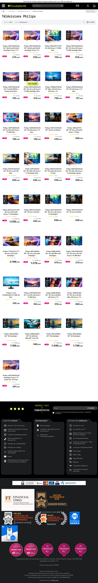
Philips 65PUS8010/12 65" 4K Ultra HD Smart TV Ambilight (53, 212)
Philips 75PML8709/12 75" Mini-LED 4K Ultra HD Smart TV (53, 89)
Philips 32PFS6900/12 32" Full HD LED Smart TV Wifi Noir (11, 130)
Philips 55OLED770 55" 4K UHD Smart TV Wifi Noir (53, 48)
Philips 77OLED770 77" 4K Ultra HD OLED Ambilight (11, 253)
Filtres (90, 22)
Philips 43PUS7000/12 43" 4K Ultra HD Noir (53, 129)
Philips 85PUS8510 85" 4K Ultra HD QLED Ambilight (32, 253)
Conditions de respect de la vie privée (73, 412)
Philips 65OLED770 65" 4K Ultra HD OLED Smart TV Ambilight (11, 212)
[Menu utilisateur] (88, 6)
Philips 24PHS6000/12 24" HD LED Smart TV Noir (74, 89)
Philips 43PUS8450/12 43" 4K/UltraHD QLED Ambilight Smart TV (11, 48)
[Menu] (3, 6)
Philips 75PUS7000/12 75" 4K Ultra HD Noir (74, 211)
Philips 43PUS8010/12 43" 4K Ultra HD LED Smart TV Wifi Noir (74, 253)
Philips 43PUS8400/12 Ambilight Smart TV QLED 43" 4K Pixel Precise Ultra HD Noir (11, 378)
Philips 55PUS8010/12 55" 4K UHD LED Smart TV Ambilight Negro (74, 171)
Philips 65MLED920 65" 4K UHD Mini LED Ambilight (53, 253)
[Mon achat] (94, 6)
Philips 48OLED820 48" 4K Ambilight (11, 335)
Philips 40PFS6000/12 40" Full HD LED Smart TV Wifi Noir (32, 295)
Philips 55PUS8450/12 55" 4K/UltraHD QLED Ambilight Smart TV (32, 48)
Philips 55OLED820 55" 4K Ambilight (53, 335)
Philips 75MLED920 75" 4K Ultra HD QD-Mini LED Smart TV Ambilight (74, 296)
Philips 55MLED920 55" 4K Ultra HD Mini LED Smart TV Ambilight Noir (53, 296)
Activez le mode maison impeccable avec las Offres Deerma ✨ (49, 1)
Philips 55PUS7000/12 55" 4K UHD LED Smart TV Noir (53, 171)
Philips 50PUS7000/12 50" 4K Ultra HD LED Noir (11, 171)
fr (77, 6)
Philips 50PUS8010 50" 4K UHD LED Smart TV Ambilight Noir (32, 171)
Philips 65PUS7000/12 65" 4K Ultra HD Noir (32, 211)
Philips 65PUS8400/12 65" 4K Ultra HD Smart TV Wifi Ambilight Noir (74, 48)
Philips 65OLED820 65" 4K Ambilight (74, 335)
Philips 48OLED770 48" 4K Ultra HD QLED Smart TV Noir (74, 130)
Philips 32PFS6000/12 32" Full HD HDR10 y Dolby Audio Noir (11, 89)
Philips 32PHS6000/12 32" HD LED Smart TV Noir (32, 130)
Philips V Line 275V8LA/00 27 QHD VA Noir (11, 295)
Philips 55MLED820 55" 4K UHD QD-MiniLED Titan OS (32, 336)
